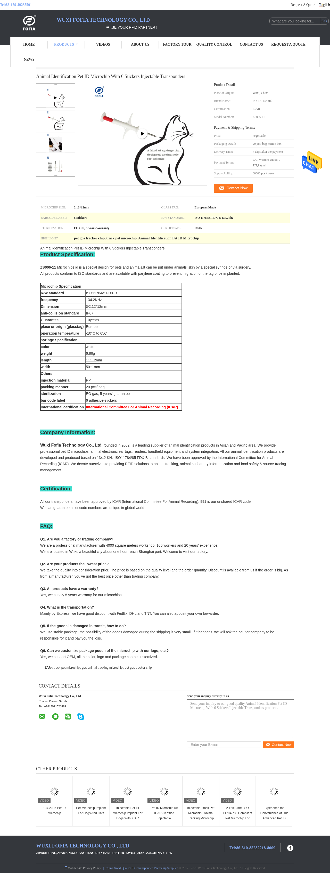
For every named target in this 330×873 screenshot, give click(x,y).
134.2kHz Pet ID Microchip (54, 810)
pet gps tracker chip (138, 667)
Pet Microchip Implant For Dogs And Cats (91, 810)
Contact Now (237, 188)
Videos (103, 44)
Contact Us (251, 44)
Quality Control (214, 44)
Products (66, 44)
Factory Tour (177, 44)
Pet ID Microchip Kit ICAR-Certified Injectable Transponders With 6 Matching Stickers (164, 818)
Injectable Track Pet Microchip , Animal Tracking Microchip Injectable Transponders (200, 818)
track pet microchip (67, 667)
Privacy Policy (92, 868)
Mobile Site (73, 868)
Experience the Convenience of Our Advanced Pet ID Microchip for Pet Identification (274, 818)
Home (29, 44)
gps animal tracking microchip (102, 667)
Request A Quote (303, 5)
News (29, 59)
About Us (140, 44)
